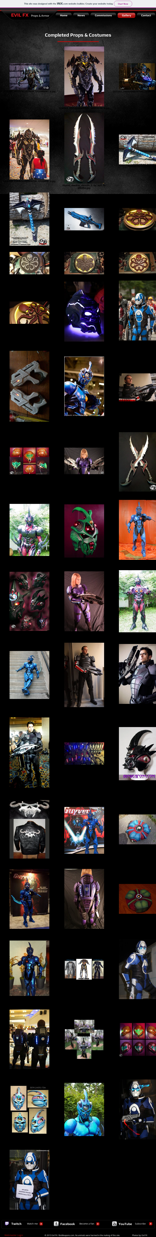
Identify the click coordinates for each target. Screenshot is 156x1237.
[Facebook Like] (134, 25)
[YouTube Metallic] (114, 1223)
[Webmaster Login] (14, 1235)
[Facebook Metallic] (56, 1223)
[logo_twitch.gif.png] (6, 1223)
